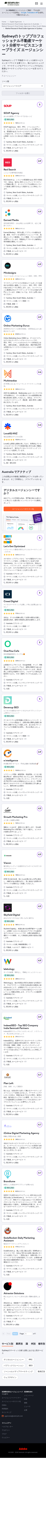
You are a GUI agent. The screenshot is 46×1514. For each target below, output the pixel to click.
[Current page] (28, 1333)
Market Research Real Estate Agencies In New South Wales (24, 26)
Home (4, 22)
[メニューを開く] (41, 3)
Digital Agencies (16, 22)
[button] (23, 86)
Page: (22, 1334)
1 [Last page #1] (35, 1334)
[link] (36, 3)
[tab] (7, 1344)
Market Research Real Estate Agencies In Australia (20, 24)
